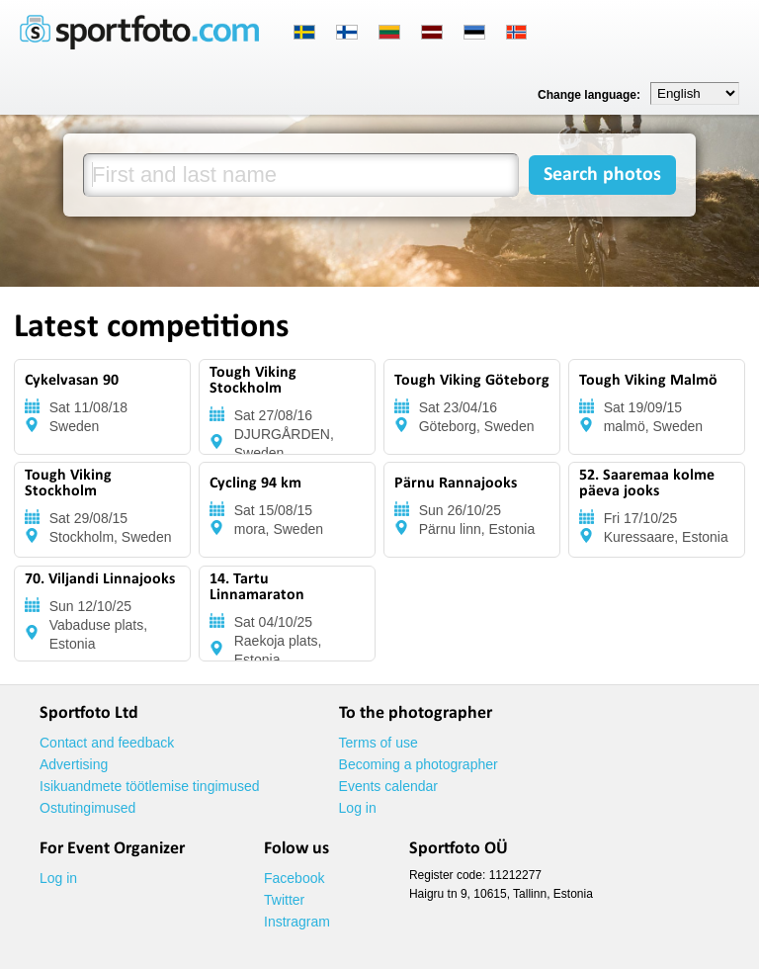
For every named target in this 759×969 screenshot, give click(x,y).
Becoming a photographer (418, 764)
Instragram (297, 921)
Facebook (294, 878)
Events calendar (388, 786)
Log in (358, 808)
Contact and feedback (107, 742)
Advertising (74, 764)
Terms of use (378, 742)
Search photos (602, 175)
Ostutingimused (87, 808)
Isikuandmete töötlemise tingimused (150, 786)
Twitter (284, 900)
